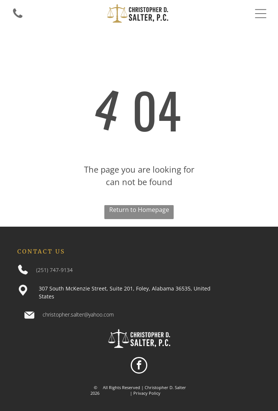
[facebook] (139, 366)
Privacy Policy (146, 393)
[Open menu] (260, 13)
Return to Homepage (139, 210)
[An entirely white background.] (18, 17)
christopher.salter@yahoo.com (78, 314)
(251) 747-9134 (54, 269)
